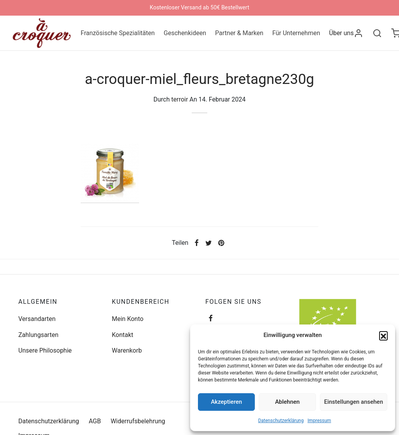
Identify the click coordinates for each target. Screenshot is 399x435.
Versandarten (37, 319)
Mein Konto (127, 319)
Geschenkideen (185, 33)
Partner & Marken (239, 33)
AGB (95, 421)
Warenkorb (127, 350)
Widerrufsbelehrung (138, 421)
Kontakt (122, 335)
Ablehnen (287, 401)
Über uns (341, 33)
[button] (383, 335)
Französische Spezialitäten (118, 33)
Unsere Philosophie (45, 350)
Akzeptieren (226, 401)
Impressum (319, 420)
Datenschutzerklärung (281, 420)
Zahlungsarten (38, 335)
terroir (179, 101)
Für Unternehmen (296, 33)
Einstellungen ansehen (353, 401)
